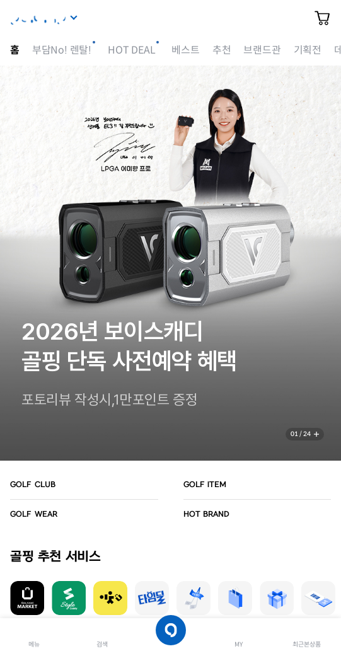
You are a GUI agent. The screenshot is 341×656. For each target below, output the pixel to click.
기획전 (307, 50)
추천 (221, 50)
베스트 (185, 50)
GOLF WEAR (33, 514)
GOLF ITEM (205, 484)
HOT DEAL (131, 50)
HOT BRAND (206, 514)
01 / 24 (301, 434)
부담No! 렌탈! (61, 50)
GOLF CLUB (32, 484)
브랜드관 (261, 50)
